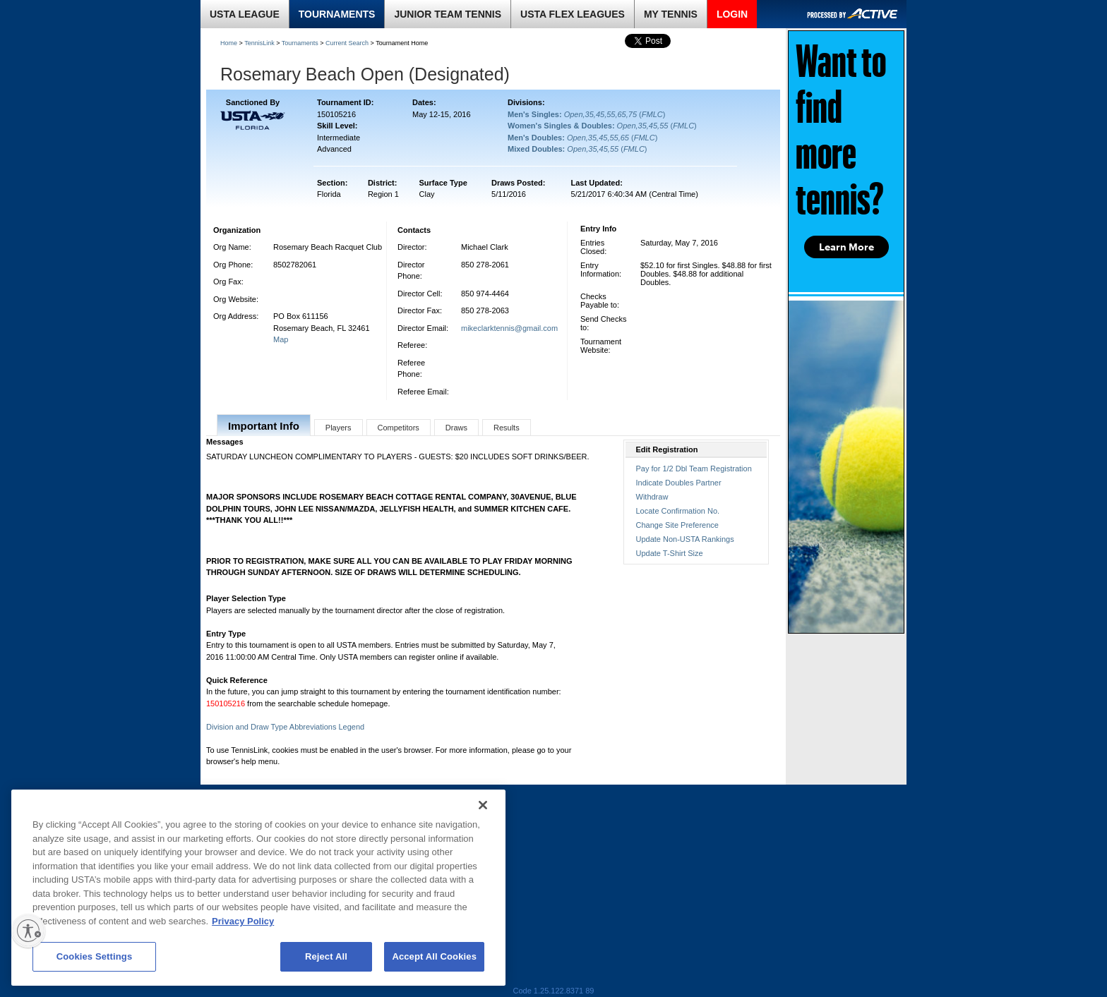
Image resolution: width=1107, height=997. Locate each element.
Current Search (347, 43)
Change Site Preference (677, 525)
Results (506, 427)
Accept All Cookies (434, 956)
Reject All (326, 956)
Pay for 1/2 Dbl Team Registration (694, 468)
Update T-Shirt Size (669, 553)
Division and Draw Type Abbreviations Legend (285, 727)
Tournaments (300, 43)
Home (228, 43)
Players (338, 427)
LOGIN (732, 14)
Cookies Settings (94, 956)
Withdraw (652, 497)
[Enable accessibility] (28, 931)
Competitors (398, 427)
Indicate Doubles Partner (679, 482)
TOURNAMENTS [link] (337, 14)
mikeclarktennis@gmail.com (509, 328)
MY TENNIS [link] (671, 14)
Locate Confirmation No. (678, 511)
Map (280, 339)
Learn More (846, 246)
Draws (456, 427)
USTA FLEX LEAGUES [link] (572, 14)
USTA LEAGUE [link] (245, 14)
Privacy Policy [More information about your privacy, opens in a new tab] (243, 921)
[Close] (482, 805)
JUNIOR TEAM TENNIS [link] (447, 14)
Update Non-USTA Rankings (685, 539)
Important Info (263, 426)
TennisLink (259, 43)
